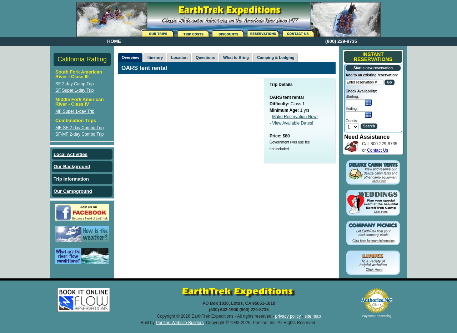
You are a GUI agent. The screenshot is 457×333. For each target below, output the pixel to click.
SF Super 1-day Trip (74, 90)
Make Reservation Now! (294, 116)
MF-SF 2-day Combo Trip (79, 127)
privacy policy (288, 316)
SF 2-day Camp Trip (74, 83)
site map (313, 316)
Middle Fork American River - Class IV (79, 102)
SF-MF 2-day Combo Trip (79, 134)
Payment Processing (377, 316)
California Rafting (82, 59)
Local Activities (70, 154)
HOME (114, 41)
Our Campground (73, 191)
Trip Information (71, 179)
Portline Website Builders (180, 322)
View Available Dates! (292, 123)
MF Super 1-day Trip (74, 111)
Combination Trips (75, 120)
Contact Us (377, 150)
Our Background (72, 166)
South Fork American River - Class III (78, 74)
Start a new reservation (373, 68)
